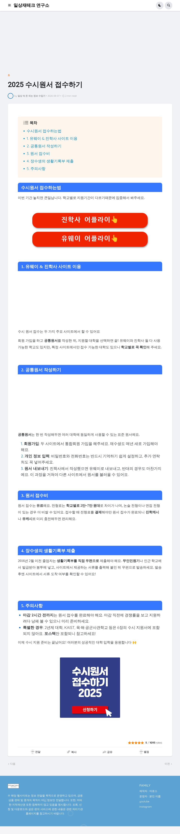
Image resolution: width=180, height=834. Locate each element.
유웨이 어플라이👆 (90, 238)
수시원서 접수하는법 (44, 130)
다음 (12, 763)
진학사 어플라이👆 (90, 219)
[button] (11, 5)
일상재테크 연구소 (31, 5)
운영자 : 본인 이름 (150, 796)
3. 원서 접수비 (38, 153)
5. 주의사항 (36, 168)
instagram (145, 806)
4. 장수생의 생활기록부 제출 (50, 161)
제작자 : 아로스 (148, 791)
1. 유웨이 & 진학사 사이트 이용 (52, 138)
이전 (167, 763)
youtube (144, 801)
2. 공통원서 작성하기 (44, 146)
